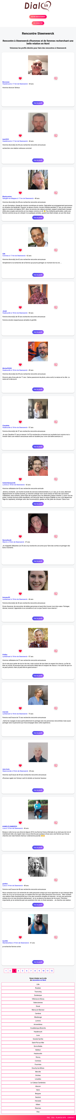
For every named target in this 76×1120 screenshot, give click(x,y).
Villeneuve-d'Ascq (38, 999)
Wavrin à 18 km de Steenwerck (13, 542)
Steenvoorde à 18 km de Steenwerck (15, 771)
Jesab (4, 311)
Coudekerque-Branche (38, 1028)
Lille (38, 984)
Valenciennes (38, 1003)
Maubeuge (38, 1017)
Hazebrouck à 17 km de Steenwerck (15, 84)
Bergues (38, 1094)
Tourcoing (37, 992)
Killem (38, 1104)
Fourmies (38, 1064)
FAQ (48, 1118)
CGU (52, 1118)
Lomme (38, 1021)
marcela (5, 712)
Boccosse (5, 82)
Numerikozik (6, 540)
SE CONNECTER (38, 23)
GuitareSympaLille (8, 483)
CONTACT (71, 1118)
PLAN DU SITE (61, 1118)
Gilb (3, 254)
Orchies (38, 1075)
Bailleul (38, 1050)
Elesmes (38, 1108)
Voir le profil (38, 103)
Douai (38, 1006)
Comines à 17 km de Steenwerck (13, 256)
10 (43, 971)
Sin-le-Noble (38, 1046)
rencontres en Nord (39, 980)
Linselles (38, 1079)
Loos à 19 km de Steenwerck (12, 828)
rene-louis (6, 769)
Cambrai (38, 1013)
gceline (5, 884)
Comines (38, 1061)
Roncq (38, 1057)
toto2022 (5, 139)
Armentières (38, 1024)
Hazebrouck (38, 1032)
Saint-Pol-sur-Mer (38, 1043)
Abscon (38, 1086)
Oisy (38, 1112)
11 (47, 971)
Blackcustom (7, 196)
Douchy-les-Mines (38, 1068)
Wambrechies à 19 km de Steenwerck (15, 943)
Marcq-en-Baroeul (38, 1010)
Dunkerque (38, 995)
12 (52, 971)
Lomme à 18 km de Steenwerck (13, 485)
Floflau (4, 655)
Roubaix (38, 988)
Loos (38, 1035)
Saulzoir (38, 1097)
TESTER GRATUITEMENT (38, 16)
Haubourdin (38, 1053)
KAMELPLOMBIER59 (9, 826)
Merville (38, 1072)
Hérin (38, 1090)
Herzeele (38, 1101)
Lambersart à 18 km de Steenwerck (14, 599)
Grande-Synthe (38, 1039)
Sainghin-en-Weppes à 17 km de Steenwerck (18, 198)
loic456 (5, 941)
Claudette (5, 426)
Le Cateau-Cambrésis (38, 1083)
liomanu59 (6, 597)
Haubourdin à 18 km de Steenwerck (14, 313)
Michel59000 (7, 368)
